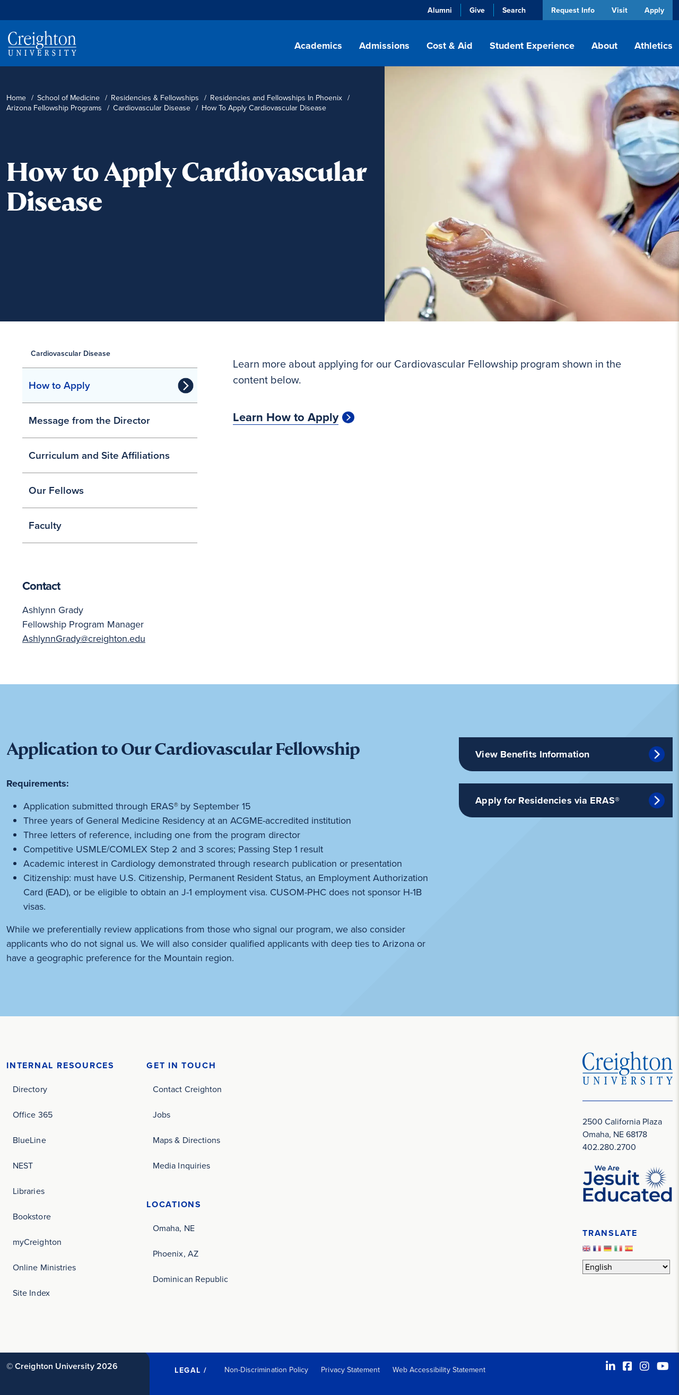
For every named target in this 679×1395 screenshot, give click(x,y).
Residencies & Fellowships (155, 98)
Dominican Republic (190, 1279)
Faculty (45, 525)
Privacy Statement (350, 1369)
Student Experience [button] (532, 45)
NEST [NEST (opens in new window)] (23, 1165)
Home (16, 98)
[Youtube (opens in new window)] (663, 1366)
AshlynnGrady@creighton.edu (83, 639)
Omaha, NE (174, 1228)
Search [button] (513, 10)
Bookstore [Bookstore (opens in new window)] (32, 1216)
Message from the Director (89, 420)
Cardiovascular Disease (151, 108)
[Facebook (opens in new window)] (627, 1366)
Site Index (31, 1293)
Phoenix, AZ (175, 1254)
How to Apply (59, 385)
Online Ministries (44, 1267)
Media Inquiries (181, 1165)
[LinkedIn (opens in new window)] (610, 1366)
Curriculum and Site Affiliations (99, 455)
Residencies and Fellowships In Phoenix (276, 98)
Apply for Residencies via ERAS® (547, 800)
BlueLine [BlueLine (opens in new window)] (29, 1140)
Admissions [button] (384, 45)
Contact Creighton (187, 1089)
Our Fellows (56, 490)
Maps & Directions (186, 1140)
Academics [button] (318, 45)
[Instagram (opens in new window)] (644, 1366)
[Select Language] (626, 1267)
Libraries (29, 1191)
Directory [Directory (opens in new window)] (30, 1089)
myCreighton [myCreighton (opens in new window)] (37, 1242)
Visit (619, 10)
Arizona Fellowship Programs (54, 108)
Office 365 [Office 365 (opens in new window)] (33, 1115)
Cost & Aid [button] (449, 45)
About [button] (604, 45)
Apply (654, 10)
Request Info (572, 10)
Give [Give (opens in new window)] (476, 10)
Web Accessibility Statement (439, 1369)
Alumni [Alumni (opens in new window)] (438, 10)
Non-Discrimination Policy (266, 1369)
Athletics (653, 45)
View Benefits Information (532, 754)
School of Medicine (68, 98)
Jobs (161, 1115)
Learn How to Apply (285, 417)
